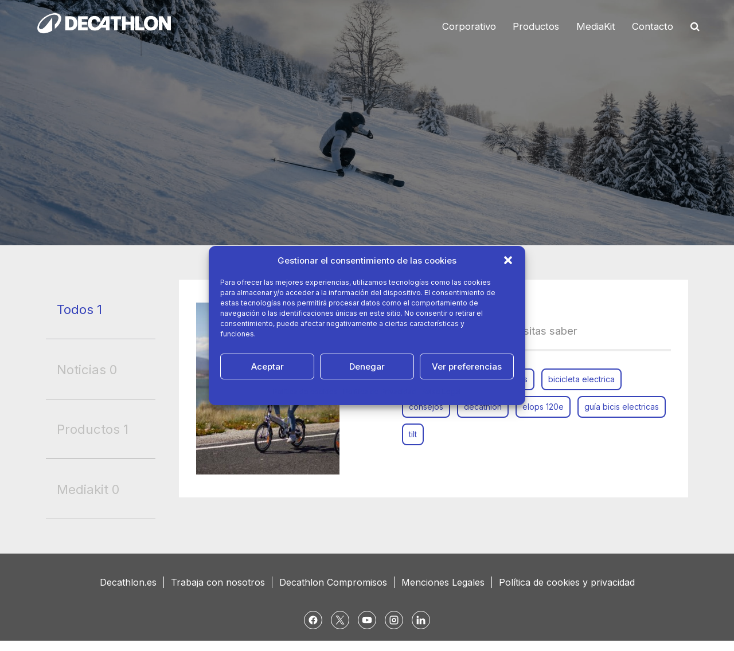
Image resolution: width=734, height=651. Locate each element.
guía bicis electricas (621, 406)
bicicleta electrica (581, 379)
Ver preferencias (467, 366)
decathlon (483, 406)
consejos (426, 406)
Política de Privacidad (379, 391)
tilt (413, 434)
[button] (508, 260)
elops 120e (543, 406)
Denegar (367, 366)
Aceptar (267, 366)
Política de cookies (305, 391)
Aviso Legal (441, 391)
